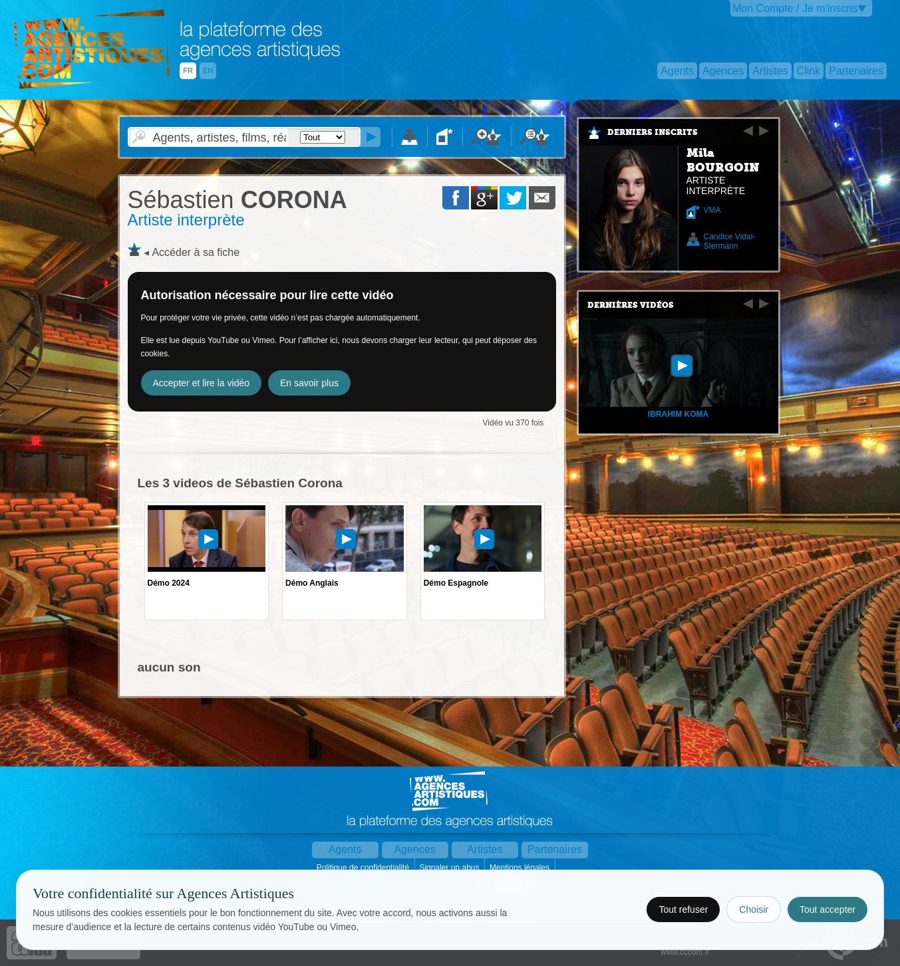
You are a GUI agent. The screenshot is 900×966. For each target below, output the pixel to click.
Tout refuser (683, 909)
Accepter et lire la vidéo (201, 383)
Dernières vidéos (630, 305)
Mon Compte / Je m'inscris (794, 8)
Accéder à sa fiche (195, 252)
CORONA (237, 199)
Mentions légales (520, 867)
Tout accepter (827, 909)
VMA (712, 210)
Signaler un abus (450, 867)
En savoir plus (309, 383)
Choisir (753, 909)
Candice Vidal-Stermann (730, 241)
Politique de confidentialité (364, 867)
